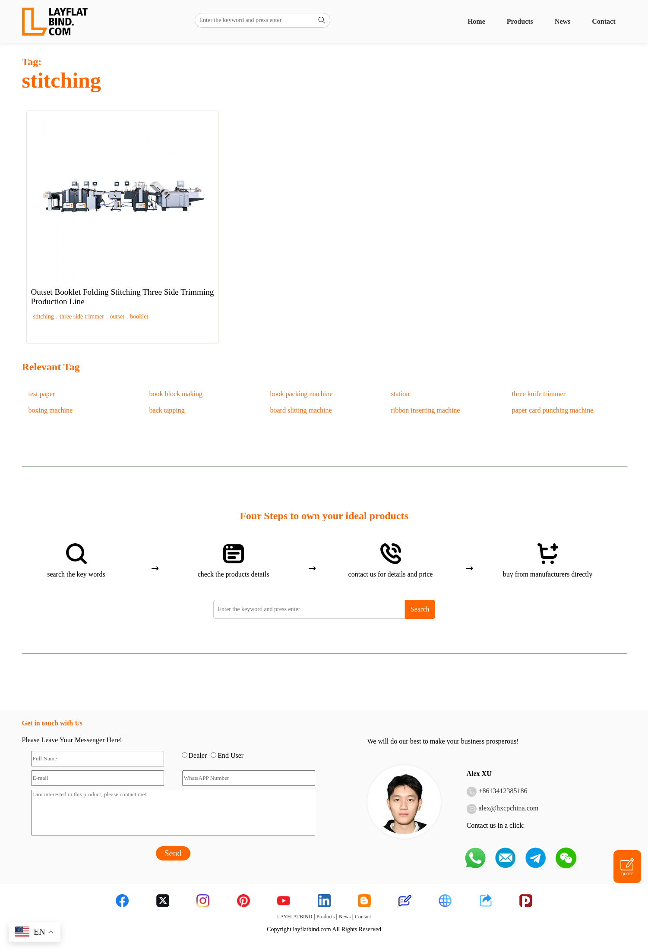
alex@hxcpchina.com (509, 808)
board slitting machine (301, 410)
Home (476, 21)
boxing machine (50, 410)
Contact (603, 21)
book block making (176, 393)
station (400, 393)
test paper (41, 393)
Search (420, 609)
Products (520, 21)
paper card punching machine (553, 410)
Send (173, 853)
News (562, 21)
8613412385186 (505, 790)
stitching (43, 316)
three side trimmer (82, 316)
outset (117, 316)
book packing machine (301, 393)
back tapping (167, 410)
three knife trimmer (539, 393)
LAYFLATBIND (295, 917)
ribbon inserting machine (425, 410)
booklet (139, 316)
